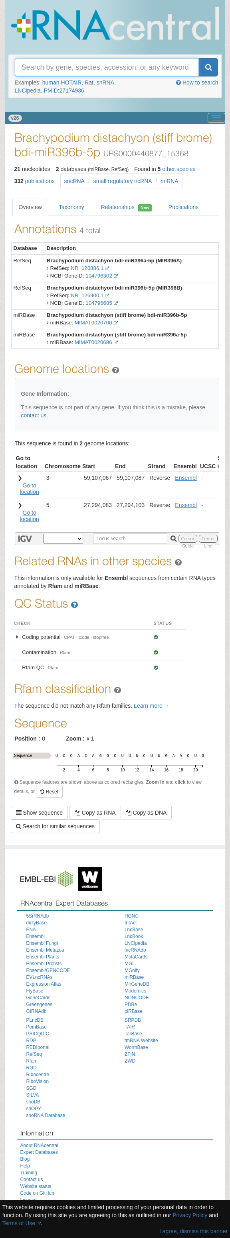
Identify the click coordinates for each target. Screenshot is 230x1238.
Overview (30, 207)
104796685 (98, 303)
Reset (49, 792)
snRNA (105, 82)
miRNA (169, 181)
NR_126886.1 (87, 268)
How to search (197, 82)
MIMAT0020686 (93, 342)
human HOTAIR (62, 82)
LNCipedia (28, 90)
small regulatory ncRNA (122, 181)
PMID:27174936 (64, 90)
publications (40, 181)
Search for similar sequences (55, 826)
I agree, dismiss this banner (193, 1231)
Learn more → (151, 706)
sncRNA (74, 181)
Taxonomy (71, 207)
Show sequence (39, 812)
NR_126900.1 (87, 295)
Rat (89, 82)
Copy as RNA (95, 812)
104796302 (98, 276)
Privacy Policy (189, 1215)
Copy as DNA (146, 812)
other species (178, 169)
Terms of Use (18, 1223)
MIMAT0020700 (93, 323)
